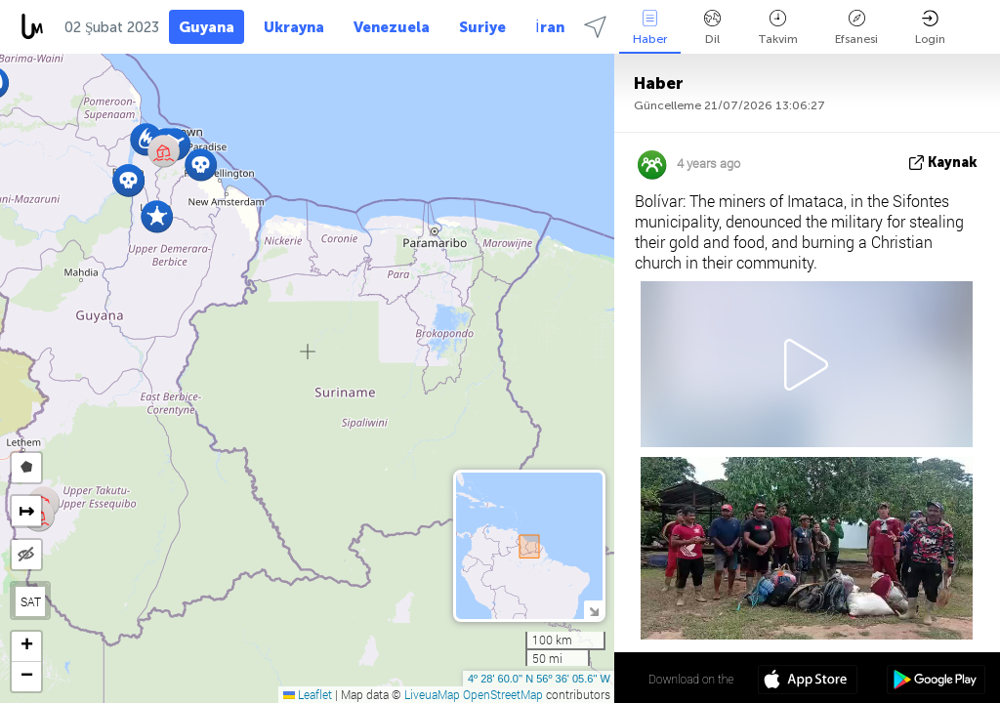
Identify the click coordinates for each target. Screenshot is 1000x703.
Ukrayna (294, 27)
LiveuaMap (432, 694)
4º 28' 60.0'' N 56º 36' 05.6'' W (539, 678)
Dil (712, 28)
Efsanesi (856, 28)
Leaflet (307, 694)
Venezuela (392, 27)
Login (930, 28)
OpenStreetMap (503, 694)
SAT (31, 601)
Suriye (482, 27)
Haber (650, 28)
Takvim (778, 28)
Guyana (206, 27)
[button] (157, 216)
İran (549, 27)
